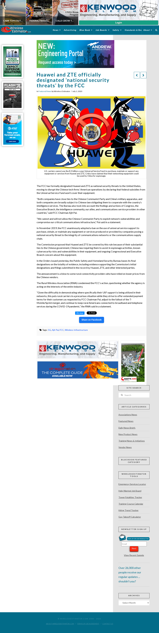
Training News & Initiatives (131, 440)
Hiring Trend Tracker (128, 510)
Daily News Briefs (126, 427)
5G (49, 330)
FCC (62, 330)
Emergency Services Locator (132, 484)
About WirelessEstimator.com (60, 624)
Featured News (45, 91)
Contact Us (107, 624)
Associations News (127, 414)
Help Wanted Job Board (129, 490)
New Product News (127, 434)
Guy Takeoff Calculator (129, 516)
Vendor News (125, 447)
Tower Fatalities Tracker (130, 497)
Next (134, 548)
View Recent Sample (134, 555)
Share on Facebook (92, 320)
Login (118, 22)
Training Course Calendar (130, 503)
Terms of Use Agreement (88, 624)
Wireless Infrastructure (76, 330)
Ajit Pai (55, 330)
